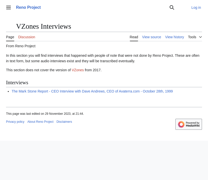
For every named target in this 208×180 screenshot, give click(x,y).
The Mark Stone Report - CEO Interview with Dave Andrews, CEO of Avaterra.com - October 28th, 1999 (92, 91)
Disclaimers (64, 122)
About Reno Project (40, 122)
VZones (78, 70)
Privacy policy (15, 122)
